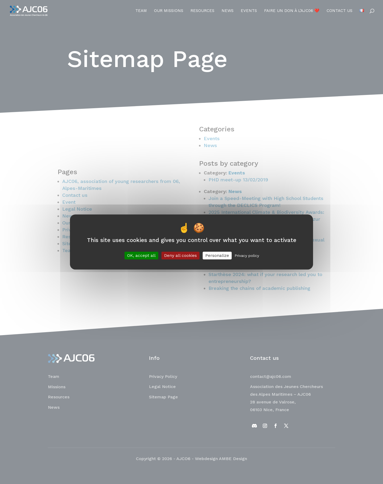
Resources (202, 11)
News (228, 11)
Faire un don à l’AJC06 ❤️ (291, 11)
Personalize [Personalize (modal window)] (217, 255)
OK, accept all (141, 255)
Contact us (339, 11)
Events (249, 11)
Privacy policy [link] (247, 255)
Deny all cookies (180, 255)
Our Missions (168, 11)
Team (141, 11)
